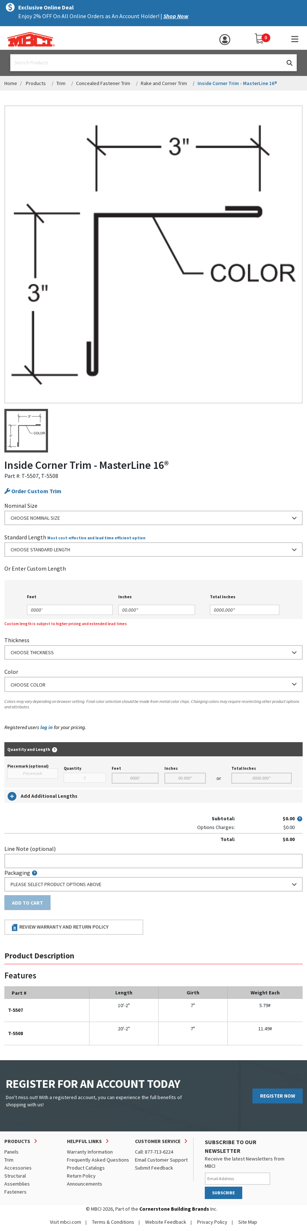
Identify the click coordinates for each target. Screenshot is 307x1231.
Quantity (72, 768)
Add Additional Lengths (42, 796)
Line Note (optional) (30, 848)
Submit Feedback (154, 1167)
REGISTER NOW (277, 1096)
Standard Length (25, 537)
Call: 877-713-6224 (154, 1151)
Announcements (84, 1183)
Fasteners (15, 1191)
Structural (15, 1175)
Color (11, 671)
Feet (116, 768)
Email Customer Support (161, 1159)
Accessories (18, 1167)
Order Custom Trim (32, 491)
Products (36, 83)
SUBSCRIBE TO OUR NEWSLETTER (230, 1146)
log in (46, 727)
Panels (11, 1151)
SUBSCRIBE (223, 1192)
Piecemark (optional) (27, 766)
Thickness (16, 640)
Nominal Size (20, 505)
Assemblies (17, 1183)
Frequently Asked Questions (98, 1159)
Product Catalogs (86, 1167)
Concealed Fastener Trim (103, 83)
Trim (60, 83)
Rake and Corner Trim (164, 83)
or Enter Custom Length (35, 568)
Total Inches (243, 768)
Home (10, 83)
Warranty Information (90, 1151)
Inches (171, 768)
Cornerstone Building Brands (174, 1209)
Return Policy (81, 1175)
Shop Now (175, 16)
